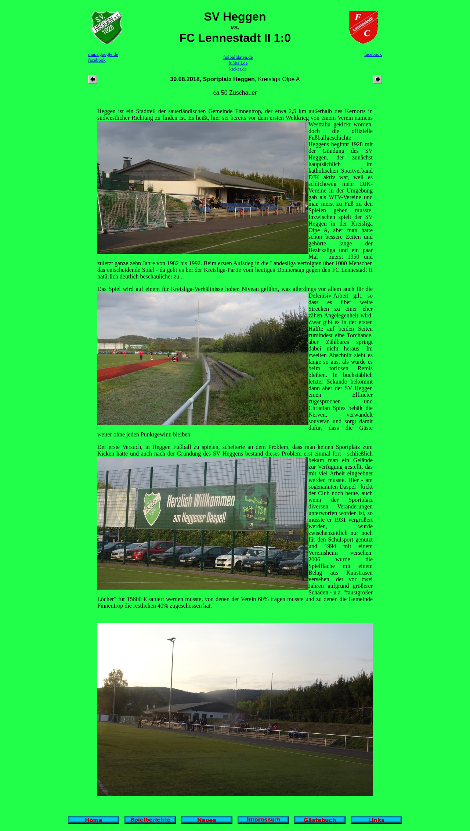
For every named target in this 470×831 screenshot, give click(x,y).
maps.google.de (103, 54)
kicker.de (238, 69)
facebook (97, 60)
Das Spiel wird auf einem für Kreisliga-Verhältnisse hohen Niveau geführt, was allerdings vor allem (220, 289)
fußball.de (237, 63)
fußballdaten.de (238, 57)
